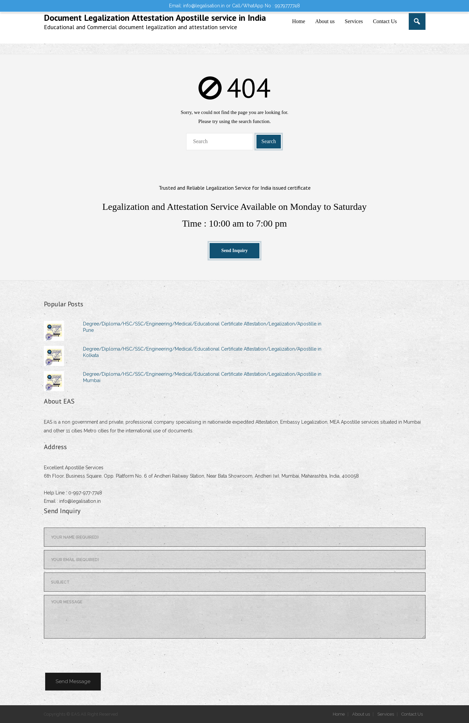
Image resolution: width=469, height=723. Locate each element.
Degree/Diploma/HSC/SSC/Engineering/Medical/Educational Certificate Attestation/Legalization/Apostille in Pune (202, 327)
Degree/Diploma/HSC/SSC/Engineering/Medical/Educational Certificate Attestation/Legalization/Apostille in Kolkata (202, 352)
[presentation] (95, 655)
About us (361, 714)
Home (339, 714)
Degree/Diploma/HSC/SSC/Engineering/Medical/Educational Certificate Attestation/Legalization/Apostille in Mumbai (202, 377)
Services (385, 714)
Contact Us (412, 714)
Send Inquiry (234, 250)
